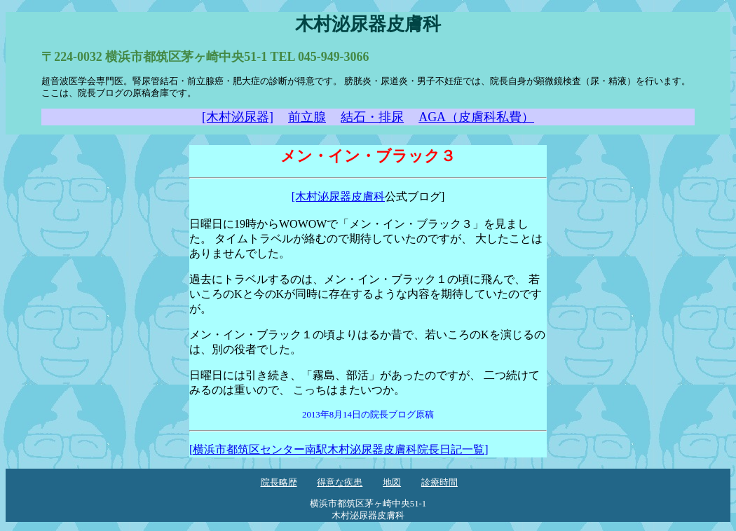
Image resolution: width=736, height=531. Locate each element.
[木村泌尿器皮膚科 (338, 196)
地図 (392, 483)
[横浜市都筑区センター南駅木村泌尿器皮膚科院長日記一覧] (339, 449)
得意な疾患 (339, 483)
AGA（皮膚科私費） (476, 117)
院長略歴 (279, 483)
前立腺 (307, 117)
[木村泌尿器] (237, 117)
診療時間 (439, 483)
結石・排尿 (372, 117)
